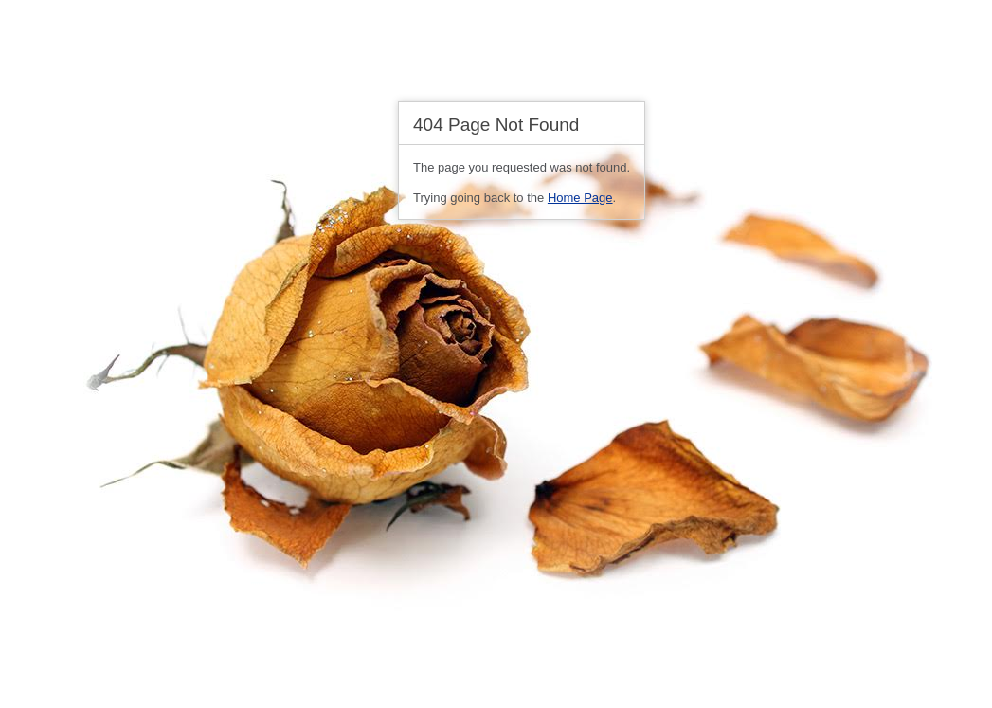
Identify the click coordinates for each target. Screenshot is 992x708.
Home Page (580, 198)
